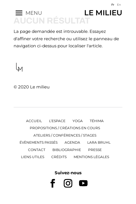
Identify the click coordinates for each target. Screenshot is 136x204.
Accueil (34, 121)
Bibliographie (66, 150)
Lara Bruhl (98, 142)
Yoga (78, 121)
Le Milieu (103, 12)
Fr (112, 5)
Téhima (97, 121)
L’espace (57, 121)
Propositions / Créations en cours (65, 128)
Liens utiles (32, 157)
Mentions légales (91, 157)
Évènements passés (39, 142)
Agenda (72, 142)
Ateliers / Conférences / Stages (64, 135)
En (119, 5)
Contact (36, 150)
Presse (95, 150)
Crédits (59, 157)
